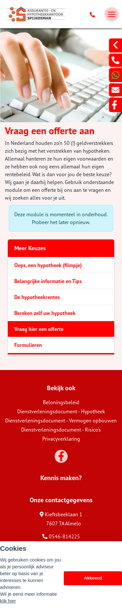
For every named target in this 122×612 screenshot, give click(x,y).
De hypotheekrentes (37, 297)
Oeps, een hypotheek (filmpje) (48, 265)
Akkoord (93, 578)
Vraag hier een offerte (38, 329)
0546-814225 (61, 536)
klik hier (8, 601)
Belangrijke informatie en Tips (48, 281)
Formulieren (28, 345)
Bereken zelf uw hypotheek (44, 313)
